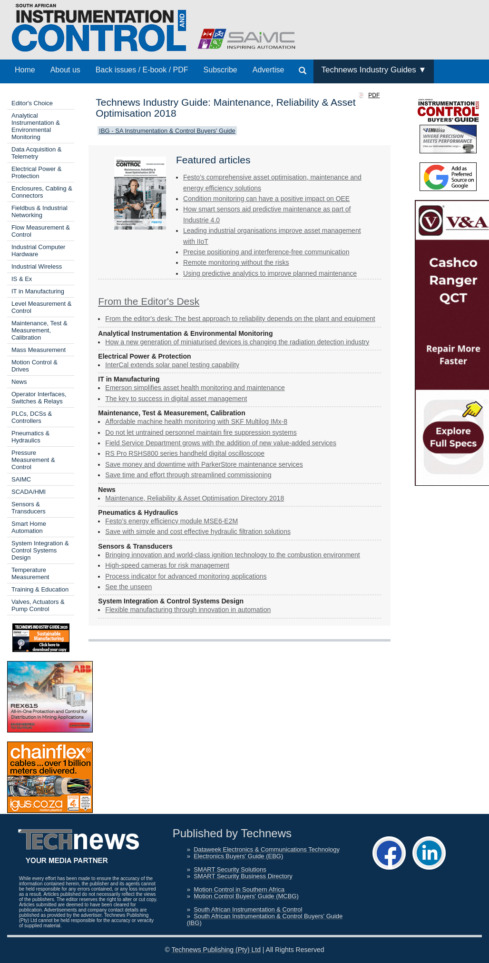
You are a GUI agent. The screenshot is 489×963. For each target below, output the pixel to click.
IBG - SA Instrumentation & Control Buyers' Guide (167, 130)
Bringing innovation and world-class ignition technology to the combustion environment (232, 555)
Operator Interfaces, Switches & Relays (39, 398)
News (19, 381)
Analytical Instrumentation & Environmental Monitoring (35, 126)
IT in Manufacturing (37, 291)
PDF (374, 95)
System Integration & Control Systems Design (40, 550)
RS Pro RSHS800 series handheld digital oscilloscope (184, 453)
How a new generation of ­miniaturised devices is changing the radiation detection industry (237, 342)
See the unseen (128, 587)
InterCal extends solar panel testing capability (172, 365)
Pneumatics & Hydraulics (30, 437)
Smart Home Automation (28, 527)
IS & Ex (21, 278)
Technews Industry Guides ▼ (373, 69)
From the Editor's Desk (148, 301)
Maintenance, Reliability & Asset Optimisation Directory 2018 (194, 498)
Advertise (268, 70)
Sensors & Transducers (28, 508)
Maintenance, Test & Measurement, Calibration (39, 330)
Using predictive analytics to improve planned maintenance (270, 273)
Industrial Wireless (36, 266)
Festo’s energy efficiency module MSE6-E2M (171, 521)
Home (25, 70)
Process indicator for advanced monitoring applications (185, 576)
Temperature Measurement (30, 573)
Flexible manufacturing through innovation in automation (188, 609)
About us (65, 70)
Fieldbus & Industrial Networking (39, 211)
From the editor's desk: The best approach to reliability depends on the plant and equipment (240, 318)
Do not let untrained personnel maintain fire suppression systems (200, 432)
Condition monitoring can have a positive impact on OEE (266, 198)
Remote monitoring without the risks (236, 262)
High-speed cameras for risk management (167, 565)
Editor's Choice (32, 103)
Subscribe (220, 70)
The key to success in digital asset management (176, 398)
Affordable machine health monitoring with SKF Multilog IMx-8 (196, 421)
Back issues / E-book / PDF (142, 70)
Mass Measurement (38, 349)
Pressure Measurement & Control (33, 460)
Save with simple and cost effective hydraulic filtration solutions (198, 531)
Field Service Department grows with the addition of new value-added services (220, 443)
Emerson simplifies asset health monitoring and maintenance (194, 387)
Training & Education (39, 589)
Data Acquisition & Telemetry (36, 153)
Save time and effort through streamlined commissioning (188, 475)
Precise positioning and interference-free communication (266, 252)
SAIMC (21, 479)
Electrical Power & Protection (36, 172)
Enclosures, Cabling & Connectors (41, 192)
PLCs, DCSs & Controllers (31, 417)
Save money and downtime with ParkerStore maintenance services (204, 464)
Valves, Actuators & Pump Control (38, 605)
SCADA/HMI (28, 491)
